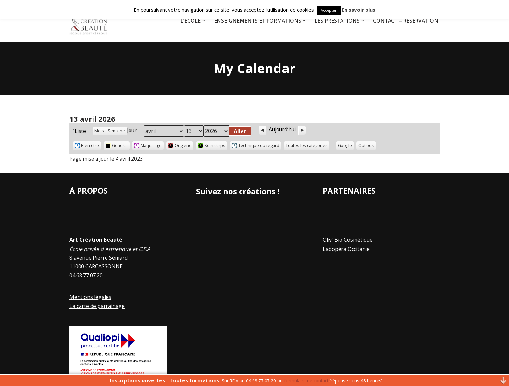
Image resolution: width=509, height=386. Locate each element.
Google (346, 146)
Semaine (116, 131)
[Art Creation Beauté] (88, 21)
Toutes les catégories (307, 145)
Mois (99, 131)
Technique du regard (255, 145)
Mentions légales (90, 297)
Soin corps (212, 145)
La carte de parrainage (97, 306)
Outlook (368, 146)
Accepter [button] (329, 10)
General (117, 146)
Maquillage (148, 145)
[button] (199, 20)
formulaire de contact (306, 381)
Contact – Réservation (404, 20)
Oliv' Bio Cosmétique (348, 240)
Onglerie (180, 145)
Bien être (87, 145)
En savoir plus (358, 9)
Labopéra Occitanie (346, 249)
